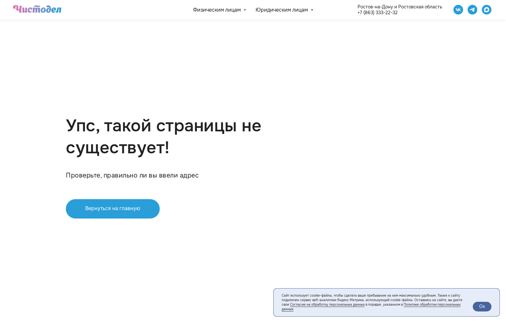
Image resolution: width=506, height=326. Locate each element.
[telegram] (472, 10)
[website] (486, 10)
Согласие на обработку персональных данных (327, 304)
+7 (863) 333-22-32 (378, 12)
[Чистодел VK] (458, 10)
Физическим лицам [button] (217, 9)
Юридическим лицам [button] (282, 9)
